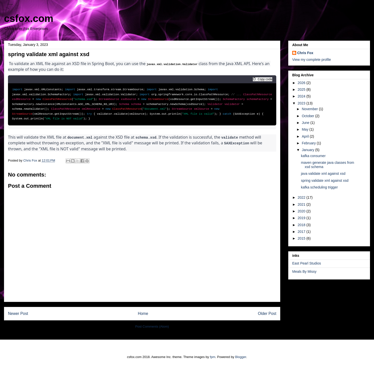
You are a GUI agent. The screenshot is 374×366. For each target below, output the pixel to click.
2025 (302, 90)
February (309, 143)
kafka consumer (313, 156)
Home (143, 313)
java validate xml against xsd (323, 174)
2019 (302, 218)
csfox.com (28, 18)
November (310, 109)
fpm (212, 356)
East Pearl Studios (306, 263)
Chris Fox (305, 53)
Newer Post (18, 313)
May (305, 129)
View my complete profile (311, 60)
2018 (302, 225)
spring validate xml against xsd (325, 181)
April (306, 136)
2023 (302, 103)
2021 (302, 204)
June (306, 123)
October (308, 116)
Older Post (267, 313)
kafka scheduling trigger (319, 187)
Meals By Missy (304, 272)
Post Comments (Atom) (152, 326)
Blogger (240, 356)
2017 (302, 232)
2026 (302, 83)
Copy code (262, 79)
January (308, 150)
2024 (302, 96)
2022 (302, 197)
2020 (302, 211)
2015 (302, 238)
